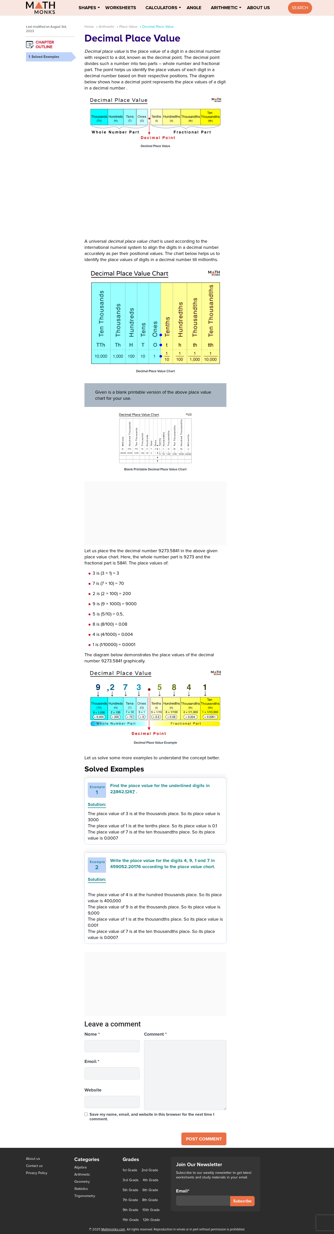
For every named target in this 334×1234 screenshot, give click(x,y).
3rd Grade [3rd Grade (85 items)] (131, 1180)
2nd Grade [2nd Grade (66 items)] (149, 1170)
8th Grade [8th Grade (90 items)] (150, 1200)
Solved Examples (45, 57)
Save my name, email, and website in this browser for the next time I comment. (152, 1116)
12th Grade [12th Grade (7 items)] (151, 1220)
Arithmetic (224, 7)
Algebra (80, 1167)
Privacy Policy (36, 1173)
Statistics (81, 1189)
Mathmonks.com (113, 1229)
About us (33, 1158)
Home (89, 26)
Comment (155, 1034)
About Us (258, 7)
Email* (203, 1197)
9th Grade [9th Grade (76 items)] (130, 1210)
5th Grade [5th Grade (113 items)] (130, 1190)
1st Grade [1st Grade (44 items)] (130, 1170)
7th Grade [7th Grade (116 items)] (130, 1200)
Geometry (82, 1181)
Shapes (87, 7)
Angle (194, 7)
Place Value (128, 26)
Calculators (161, 7)
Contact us (34, 1166)
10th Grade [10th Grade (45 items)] (151, 1210)
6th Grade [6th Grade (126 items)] (150, 1190)
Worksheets (120, 7)
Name (92, 1034)
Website (92, 1090)
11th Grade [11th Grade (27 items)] (131, 1220)
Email (91, 1061)
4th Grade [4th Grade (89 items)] (150, 1180)
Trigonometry (84, 1196)
